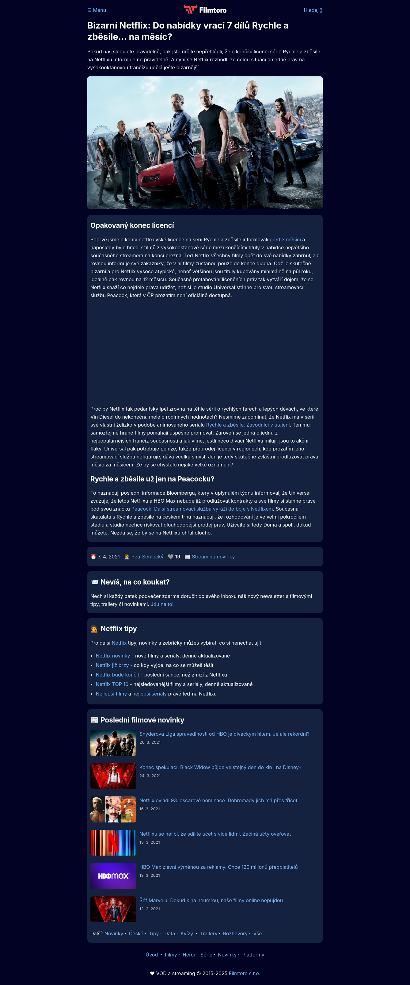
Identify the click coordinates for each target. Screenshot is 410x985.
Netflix (119, 643)
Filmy (171, 955)
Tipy (154, 933)
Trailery (209, 933)
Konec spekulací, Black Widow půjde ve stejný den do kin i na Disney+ (220, 767)
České (136, 933)
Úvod (152, 955)
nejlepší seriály (149, 694)
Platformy (253, 955)
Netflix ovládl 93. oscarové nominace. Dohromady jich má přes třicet (218, 800)
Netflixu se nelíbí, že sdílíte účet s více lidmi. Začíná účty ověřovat (215, 834)
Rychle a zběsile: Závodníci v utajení (248, 425)
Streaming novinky (213, 557)
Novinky (113, 933)
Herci (189, 955)
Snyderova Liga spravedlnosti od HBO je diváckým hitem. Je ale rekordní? (224, 734)
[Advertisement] (43, 94)
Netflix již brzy (112, 665)
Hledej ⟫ (313, 10)
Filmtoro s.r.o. (244, 973)
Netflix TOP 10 (112, 684)
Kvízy (186, 933)
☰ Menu (96, 10)
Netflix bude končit (117, 675)
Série (206, 955)
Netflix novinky (113, 656)
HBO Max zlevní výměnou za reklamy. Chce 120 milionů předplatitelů (218, 867)
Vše (257, 933)
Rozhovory (235, 933)
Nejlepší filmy (111, 694)
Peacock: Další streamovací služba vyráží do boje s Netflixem (202, 509)
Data (170, 933)
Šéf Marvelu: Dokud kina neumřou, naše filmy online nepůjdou (211, 900)
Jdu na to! (161, 604)
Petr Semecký (147, 557)
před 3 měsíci (285, 239)
